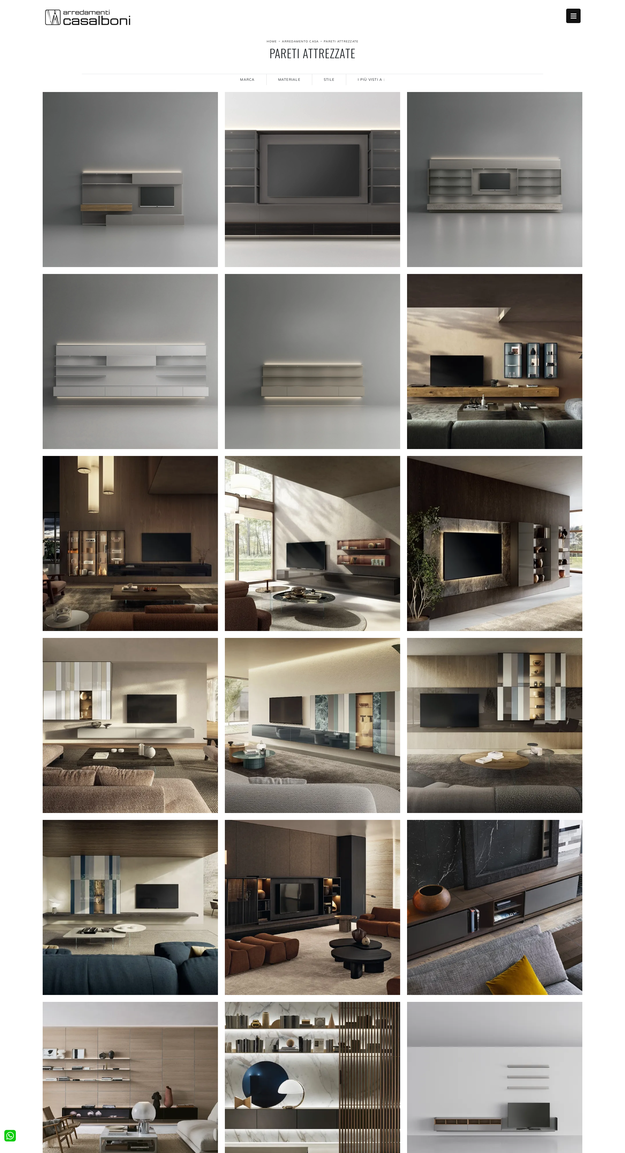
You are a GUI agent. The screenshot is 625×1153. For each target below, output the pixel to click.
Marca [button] (247, 79)
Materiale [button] (289, 79)
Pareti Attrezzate (341, 41)
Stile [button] (329, 79)
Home (272, 41)
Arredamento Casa (300, 41)
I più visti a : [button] (371, 79)
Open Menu (573, 16)
